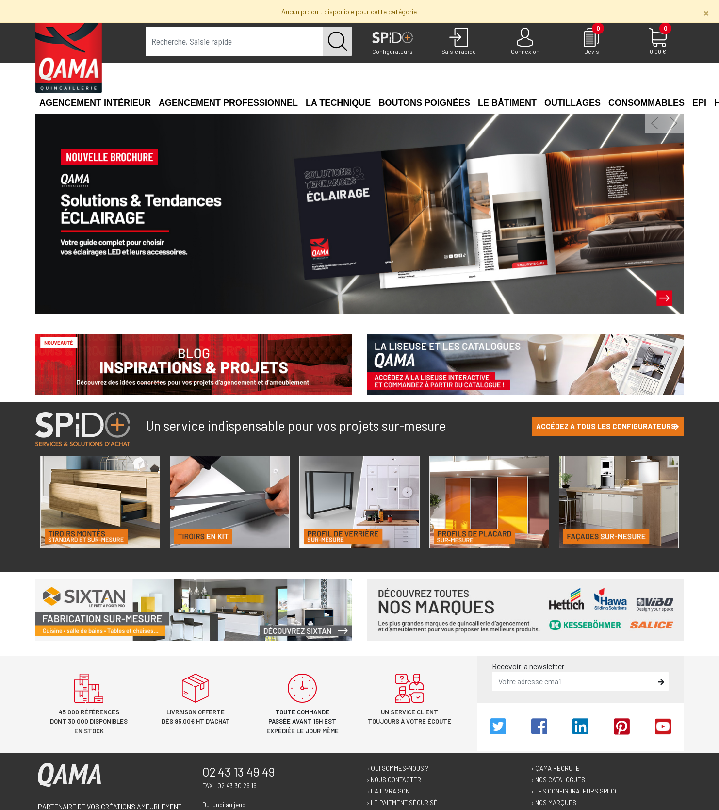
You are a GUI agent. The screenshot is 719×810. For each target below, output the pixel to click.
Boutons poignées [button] (424, 103)
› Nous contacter (394, 780)
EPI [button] (699, 103)
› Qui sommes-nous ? (397, 768)
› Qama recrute (555, 768)
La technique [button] (338, 103)
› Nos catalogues (558, 780)
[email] (573, 681)
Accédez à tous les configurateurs (607, 426)
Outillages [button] (572, 103)
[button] (654, 123)
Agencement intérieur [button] (95, 103)
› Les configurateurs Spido (573, 791)
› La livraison (388, 791)
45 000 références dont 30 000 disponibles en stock (89, 721)
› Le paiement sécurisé (402, 803)
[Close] (706, 12)
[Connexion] (525, 42)
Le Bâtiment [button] (507, 103)
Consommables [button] (646, 103)
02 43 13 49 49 (238, 771)
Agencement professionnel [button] (228, 103)
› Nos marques (553, 803)
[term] (235, 41)
